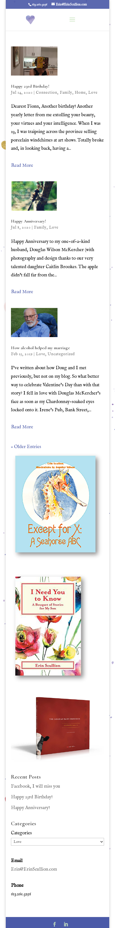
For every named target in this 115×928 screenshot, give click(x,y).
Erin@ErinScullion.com (34, 869)
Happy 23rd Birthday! (30, 86)
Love (92, 92)
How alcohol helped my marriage (40, 348)
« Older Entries (26, 447)
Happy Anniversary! (28, 221)
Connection (46, 92)
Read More (22, 165)
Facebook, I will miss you (35, 786)
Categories (21, 833)
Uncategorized (61, 354)
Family (66, 92)
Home (80, 92)
